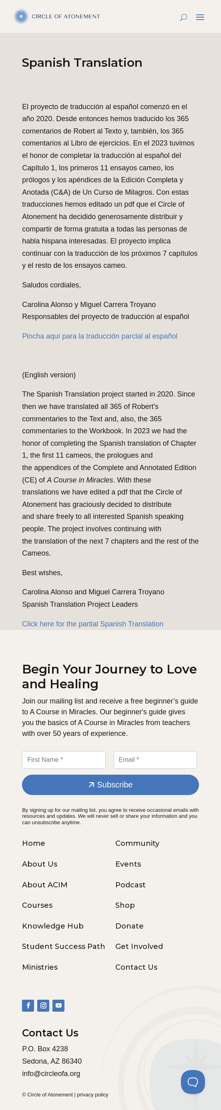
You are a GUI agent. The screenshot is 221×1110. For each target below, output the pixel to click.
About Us (39, 864)
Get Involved (139, 946)
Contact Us (136, 967)
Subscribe (115, 784)
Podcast (130, 885)
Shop (125, 905)
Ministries (40, 967)
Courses (37, 905)
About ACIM (45, 885)
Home (33, 843)
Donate (129, 926)
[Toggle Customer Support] (193, 1082)
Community (137, 843)
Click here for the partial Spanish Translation (92, 624)
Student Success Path (63, 946)
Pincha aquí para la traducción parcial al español (99, 336)
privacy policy (92, 1095)
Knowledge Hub (53, 926)
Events (128, 864)
